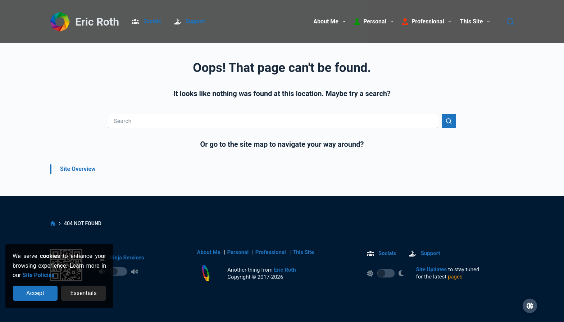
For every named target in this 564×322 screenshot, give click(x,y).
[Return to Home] (59, 22)
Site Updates (431, 269)
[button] (530, 306)
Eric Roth (97, 21)
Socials (152, 21)
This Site (476, 21)
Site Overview (78, 168)
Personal (238, 252)
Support (195, 21)
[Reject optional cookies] (83, 293)
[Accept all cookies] (35, 293)
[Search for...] (273, 121)
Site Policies (38, 275)
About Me (330, 21)
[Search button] (449, 121)
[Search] (510, 21)
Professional (270, 252)
